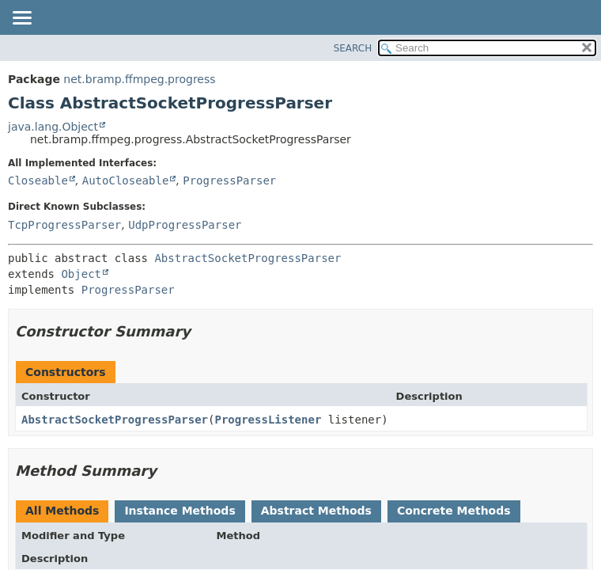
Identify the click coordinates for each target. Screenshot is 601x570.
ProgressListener (267, 419)
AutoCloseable (125, 180)
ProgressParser (229, 180)
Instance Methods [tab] (179, 510)
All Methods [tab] (62, 510)
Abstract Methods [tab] (316, 510)
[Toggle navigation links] (21, 19)
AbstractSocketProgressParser (247, 258)
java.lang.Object (53, 126)
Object (81, 274)
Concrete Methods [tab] (454, 510)
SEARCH (353, 48)
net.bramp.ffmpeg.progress (139, 79)
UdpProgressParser (184, 224)
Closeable (38, 180)
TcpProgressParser (64, 224)
